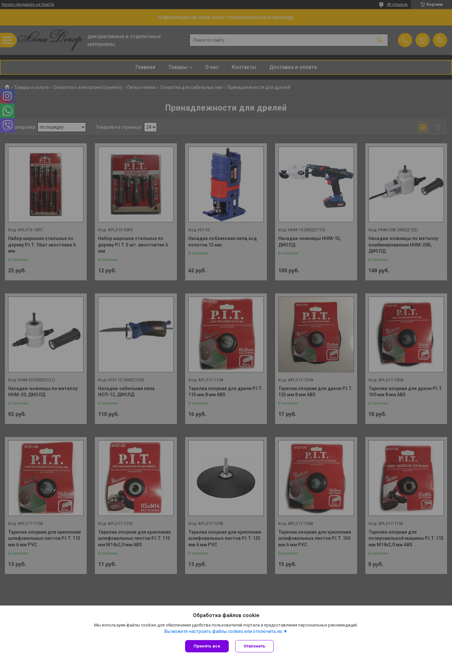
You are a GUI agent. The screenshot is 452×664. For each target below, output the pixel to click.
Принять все (206, 646)
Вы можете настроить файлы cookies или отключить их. (223, 631)
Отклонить (254, 646)
